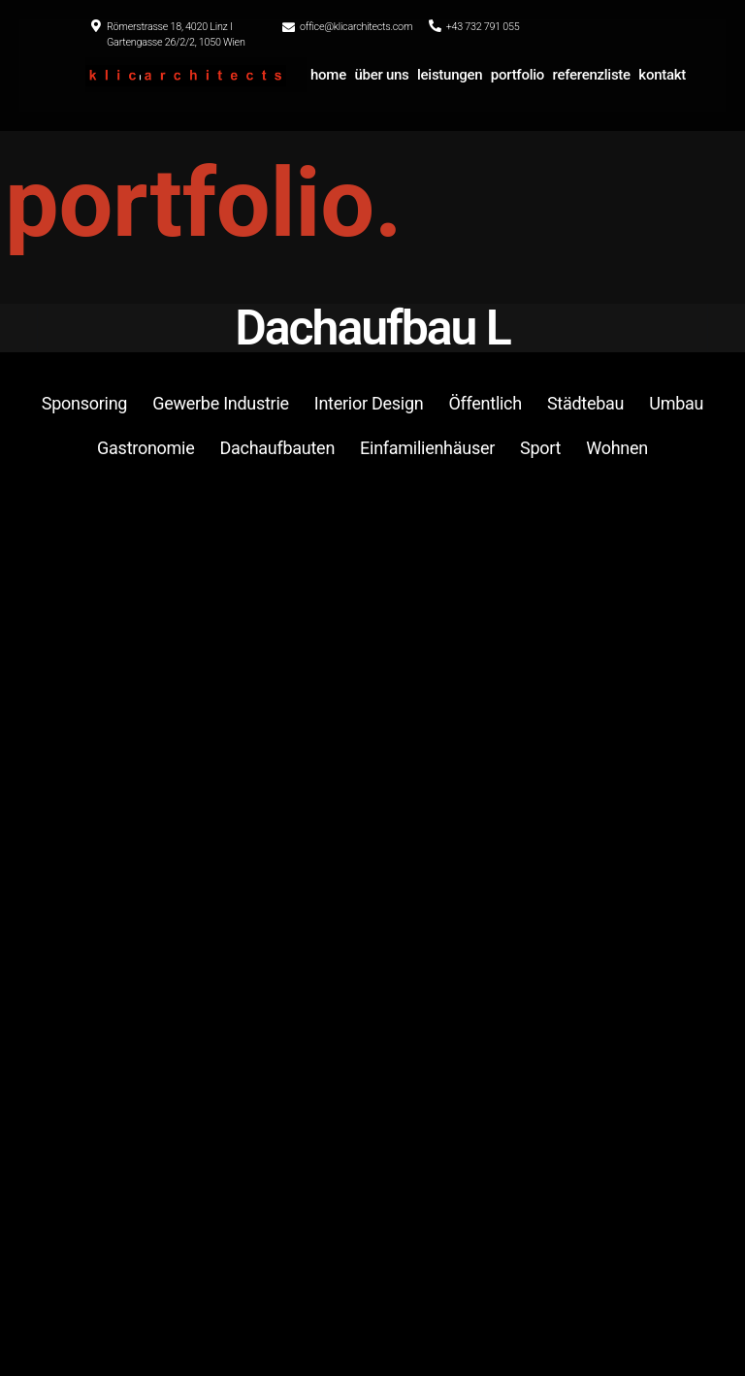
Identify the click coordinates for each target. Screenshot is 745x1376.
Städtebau (585, 403)
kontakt (662, 74)
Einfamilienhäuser (427, 448)
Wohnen (617, 448)
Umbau (676, 403)
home (328, 74)
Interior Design (369, 403)
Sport (540, 448)
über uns (381, 74)
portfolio (517, 74)
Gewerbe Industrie (220, 403)
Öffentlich (484, 403)
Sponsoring (84, 403)
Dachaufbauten (277, 448)
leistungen (449, 74)
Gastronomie (145, 448)
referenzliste (592, 74)
